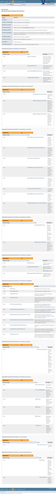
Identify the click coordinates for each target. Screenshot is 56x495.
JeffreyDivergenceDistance (16, 304)
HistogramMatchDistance (39, 225)
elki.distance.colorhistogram (7, 22)
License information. (18, 493)
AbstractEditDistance (40, 384)
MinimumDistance (30, 262)
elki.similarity (4, 41)
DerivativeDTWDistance (40, 389)
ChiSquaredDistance (14, 291)
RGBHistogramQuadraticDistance (40, 113)
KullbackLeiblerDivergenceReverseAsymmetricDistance (22, 319)
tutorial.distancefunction (6, 44)
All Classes (2, 3)
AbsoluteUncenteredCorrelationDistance (36, 147)
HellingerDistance (14, 297)
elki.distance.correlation (6, 24)
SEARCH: (8, 4)
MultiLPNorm (42, 460)
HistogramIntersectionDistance (40, 94)
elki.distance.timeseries (6, 39)
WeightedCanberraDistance (33, 77)
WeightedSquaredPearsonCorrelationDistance (37, 203)
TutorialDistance (43, 477)
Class (10, 1)
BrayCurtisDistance (32, 56)
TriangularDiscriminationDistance (17, 328)
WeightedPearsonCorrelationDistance (35, 193)
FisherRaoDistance (14, 293)
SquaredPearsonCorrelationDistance (35, 167)
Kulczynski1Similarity (42, 444)
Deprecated (20, 1)
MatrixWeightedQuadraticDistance (35, 70)
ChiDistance (12, 288)
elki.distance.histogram (6, 27)
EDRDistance (38, 407)
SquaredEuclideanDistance (33, 266)
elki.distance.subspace (6, 36)
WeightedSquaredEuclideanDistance (34, 273)
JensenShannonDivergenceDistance (17, 309)
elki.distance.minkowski (6, 30)
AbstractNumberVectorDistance (16, 15)
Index (24, 1)
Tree (16, 1)
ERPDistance (38, 416)
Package (6, 1)
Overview (2, 1)
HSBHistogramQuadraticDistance (40, 100)
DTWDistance (38, 399)
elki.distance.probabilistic (7, 32)
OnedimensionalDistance (42, 349)
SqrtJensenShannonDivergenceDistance (18, 325)
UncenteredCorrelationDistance (34, 188)
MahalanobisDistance (32, 65)
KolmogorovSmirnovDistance (40, 242)
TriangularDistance (14, 334)
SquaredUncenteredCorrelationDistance (35, 178)
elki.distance (4, 19)
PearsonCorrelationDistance (33, 158)
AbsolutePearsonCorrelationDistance (35, 137)
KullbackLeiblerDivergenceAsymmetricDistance (20, 314)
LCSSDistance (38, 425)
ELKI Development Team (11, 493)
